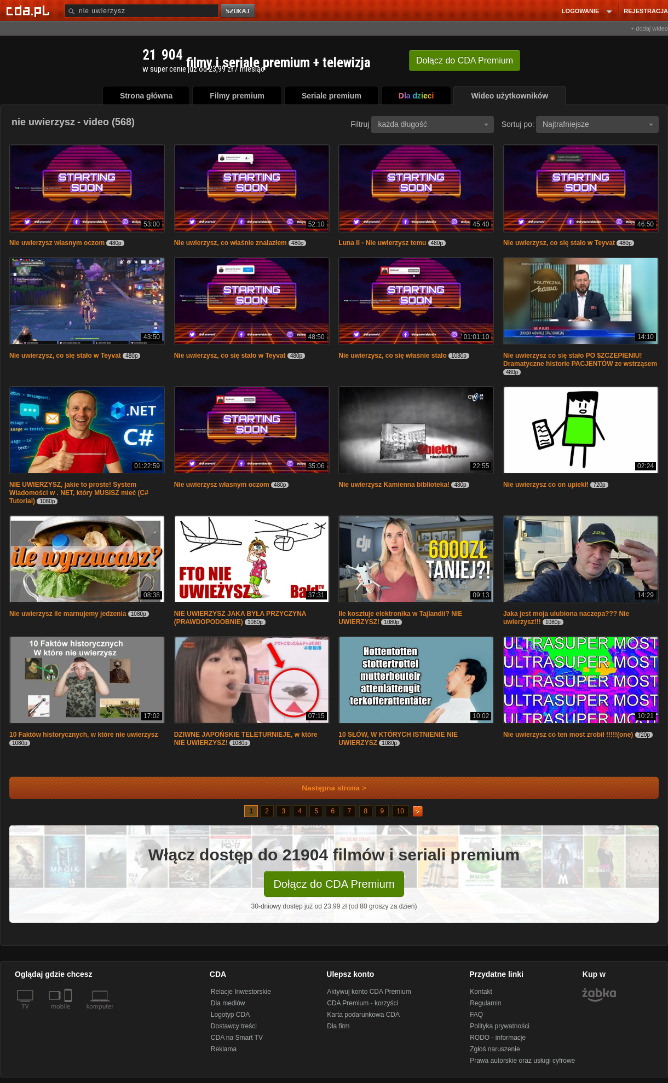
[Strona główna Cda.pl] (29, 10)
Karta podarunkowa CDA (363, 1014)
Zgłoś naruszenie (495, 1049)
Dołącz (464, 60)
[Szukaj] (142, 11)
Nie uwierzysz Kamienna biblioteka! (394, 484)
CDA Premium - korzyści (362, 1003)
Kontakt (481, 991)
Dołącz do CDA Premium (333, 884)
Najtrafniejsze (598, 124)
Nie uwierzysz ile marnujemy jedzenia (67, 614)
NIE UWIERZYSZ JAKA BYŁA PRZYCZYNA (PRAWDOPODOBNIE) (240, 618)
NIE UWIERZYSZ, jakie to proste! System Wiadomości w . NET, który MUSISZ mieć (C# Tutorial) (78, 493)
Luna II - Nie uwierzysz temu (383, 243)
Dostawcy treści (234, 1026)
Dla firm (338, 1026)
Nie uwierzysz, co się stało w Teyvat (559, 243)
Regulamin (485, 1003)
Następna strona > (326, 788)
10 (400, 811)
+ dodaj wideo (649, 28)
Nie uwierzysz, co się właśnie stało (392, 355)
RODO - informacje (498, 1037)
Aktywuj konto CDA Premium (369, 991)
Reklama (224, 1049)
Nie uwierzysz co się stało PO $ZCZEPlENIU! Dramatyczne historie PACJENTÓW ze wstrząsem (580, 360)
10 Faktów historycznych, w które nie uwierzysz (83, 734)
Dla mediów (228, 1003)
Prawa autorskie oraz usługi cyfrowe (522, 1060)
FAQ (476, 1014)
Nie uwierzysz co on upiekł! (546, 484)
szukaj (239, 11)
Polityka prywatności (499, 1026)
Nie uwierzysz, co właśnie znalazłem (230, 243)
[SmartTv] (69, 1013)
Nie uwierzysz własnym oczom (57, 243)
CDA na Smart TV (237, 1037)
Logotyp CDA (230, 1014)
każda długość (433, 124)
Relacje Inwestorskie (241, 991)
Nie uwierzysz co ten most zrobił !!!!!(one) (568, 734)
